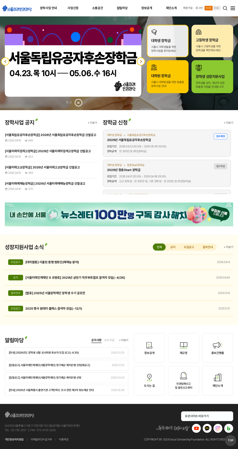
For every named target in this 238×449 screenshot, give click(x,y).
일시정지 (78, 102)
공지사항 (96, 340)
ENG (216, 8)
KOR (208, 8)
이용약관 (63, 439)
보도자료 (109, 340)
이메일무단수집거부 (41, 439)
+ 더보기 (92, 122)
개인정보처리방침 (14, 439)
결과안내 (207, 247)
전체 (159, 247)
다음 (141, 61)
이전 (5, 61)
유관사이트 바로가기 (205, 416)
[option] (73, 61)
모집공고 (189, 247)
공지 (172, 247)
